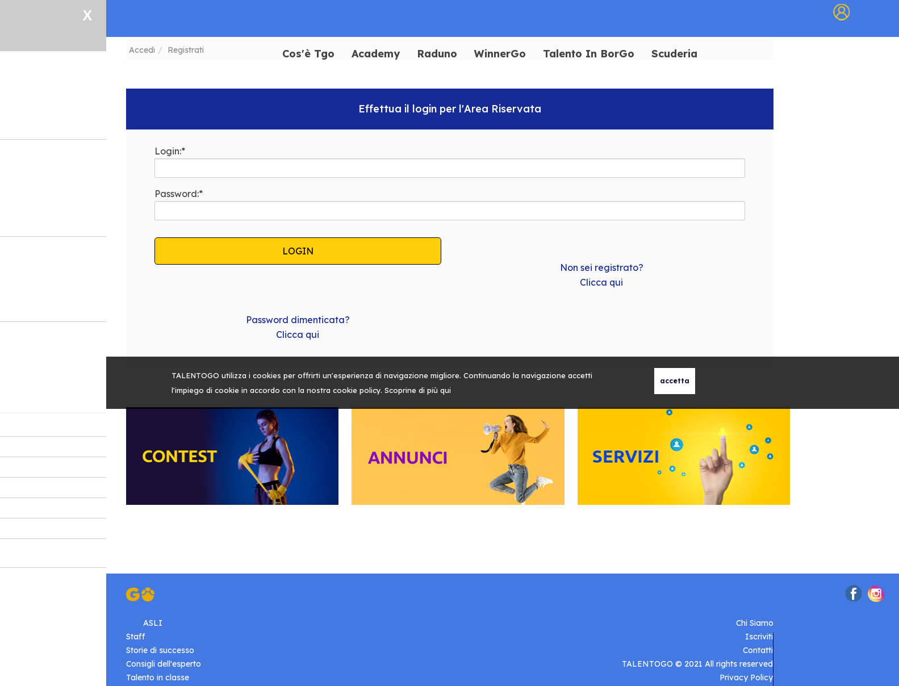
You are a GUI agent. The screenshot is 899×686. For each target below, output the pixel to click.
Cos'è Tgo (308, 54)
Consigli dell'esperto (163, 664)
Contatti (758, 650)
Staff (135, 636)
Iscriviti (759, 636)
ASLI (152, 623)
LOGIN (297, 251)
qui (445, 390)
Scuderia (674, 54)
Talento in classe (157, 677)
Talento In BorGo (588, 54)
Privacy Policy (746, 677)
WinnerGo (500, 54)
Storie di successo (160, 650)
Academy (376, 54)
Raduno (437, 54)
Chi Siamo (754, 623)
